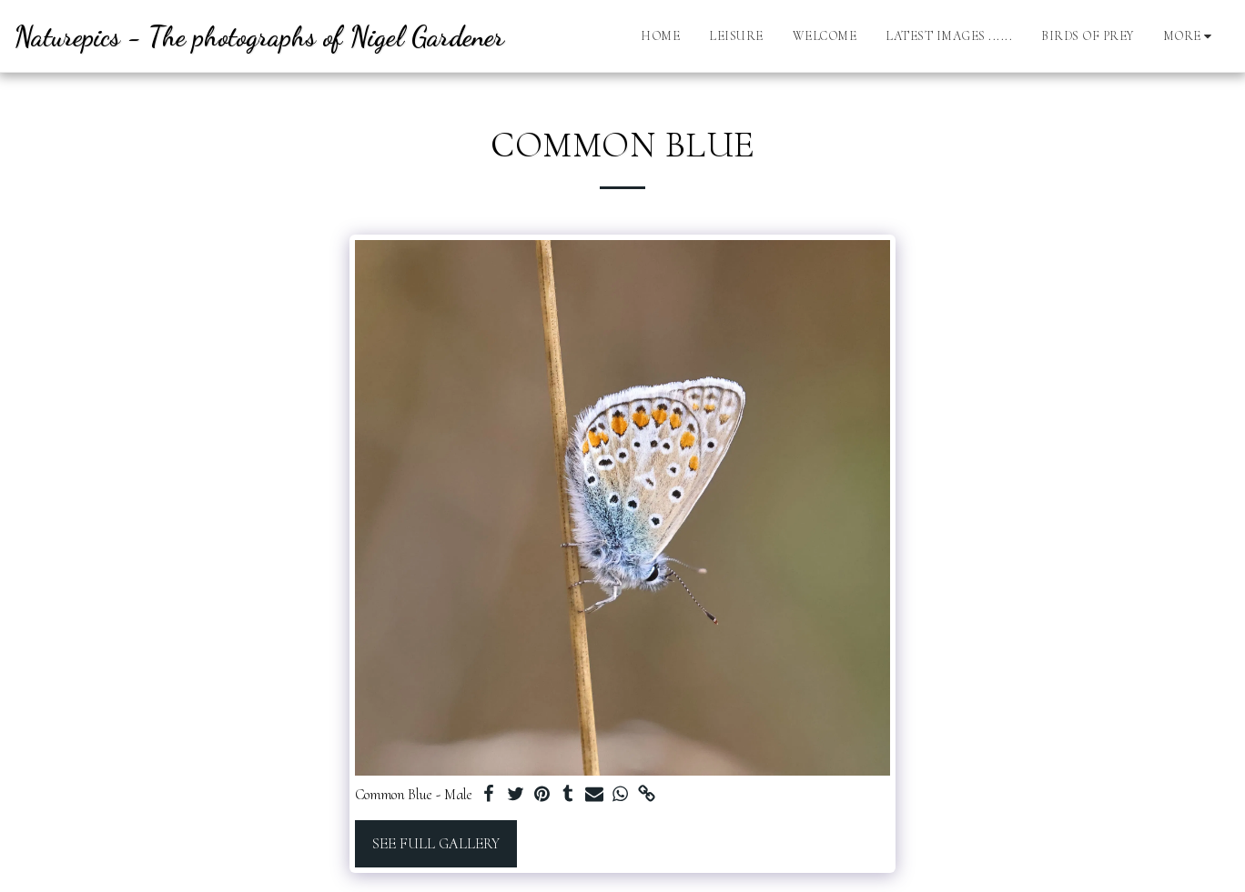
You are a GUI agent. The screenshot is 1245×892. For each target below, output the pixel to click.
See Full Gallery (436, 844)
